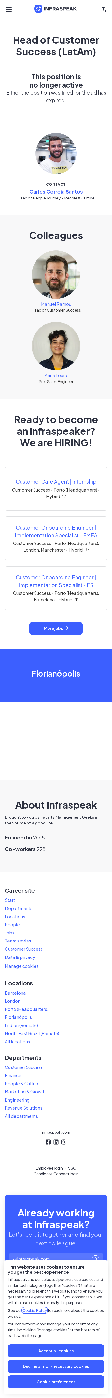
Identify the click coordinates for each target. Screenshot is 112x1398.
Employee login (49, 1167)
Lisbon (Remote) (21, 1025)
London (12, 1001)
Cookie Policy (34, 1310)
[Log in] (95, 1259)
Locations (15, 916)
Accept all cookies (56, 1350)
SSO (72, 1167)
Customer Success (24, 949)
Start (10, 900)
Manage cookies (22, 966)
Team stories (18, 940)
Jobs (9, 932)
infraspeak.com (56, 1132)
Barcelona (15, 993)
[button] (103, 9)
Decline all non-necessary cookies (56, 1366)
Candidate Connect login (56, 1173)
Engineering (17, 1100)
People (12, 924)
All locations (17, 1041)
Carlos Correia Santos (56, 191)
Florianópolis (18, 1017)
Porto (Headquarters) (26, 1009)
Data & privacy (20, 957)
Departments (18, 908)
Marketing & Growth (25, 1091)
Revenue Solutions (23, 1108)
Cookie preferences (56, 1381)
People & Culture (22, 1083)
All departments (21, 1116)
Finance (13, 1075)
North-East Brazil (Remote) (32, 1033)
